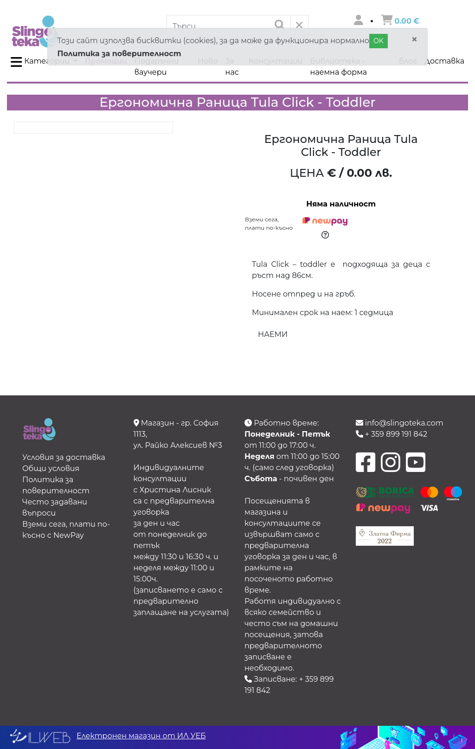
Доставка (444, 61)
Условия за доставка (63, 457)
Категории (41, 62)
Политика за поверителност (119, 53)
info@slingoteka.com (399, 423)
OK (378, 41)
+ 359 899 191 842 (392, 434)
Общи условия (50, 468)
